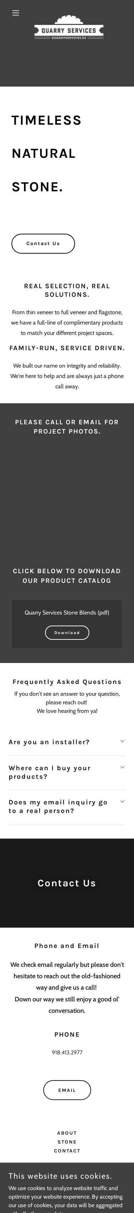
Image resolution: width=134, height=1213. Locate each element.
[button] (17, 13)
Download (67, 632)
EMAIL (67, 1090)
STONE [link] (67, 1142)
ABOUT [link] (67, 1133)
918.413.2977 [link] (67, 1052)
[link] (67, 13)
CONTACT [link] (67, 1151)
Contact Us (43, 243)
